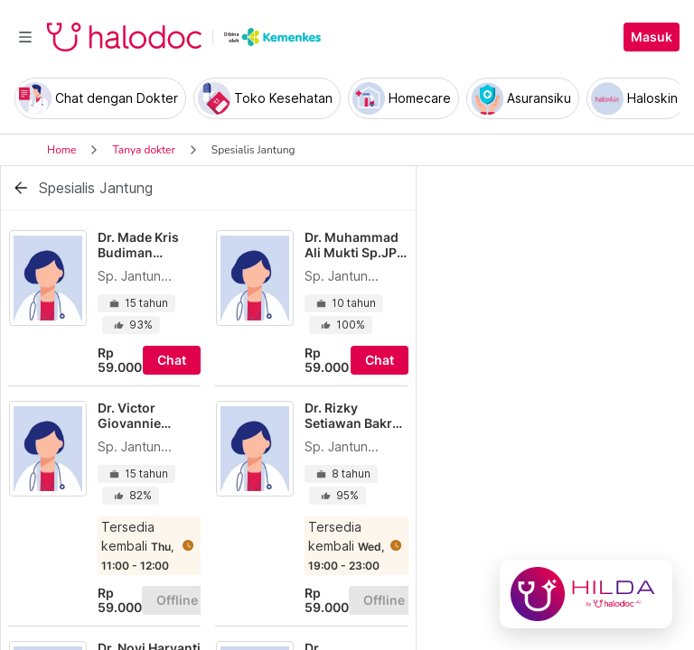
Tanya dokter (143, 150)
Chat (171, 360)
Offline (177, 600)
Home (61, 150)
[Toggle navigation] (25, 37)
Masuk (651, 37)
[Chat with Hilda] (586, 594)
